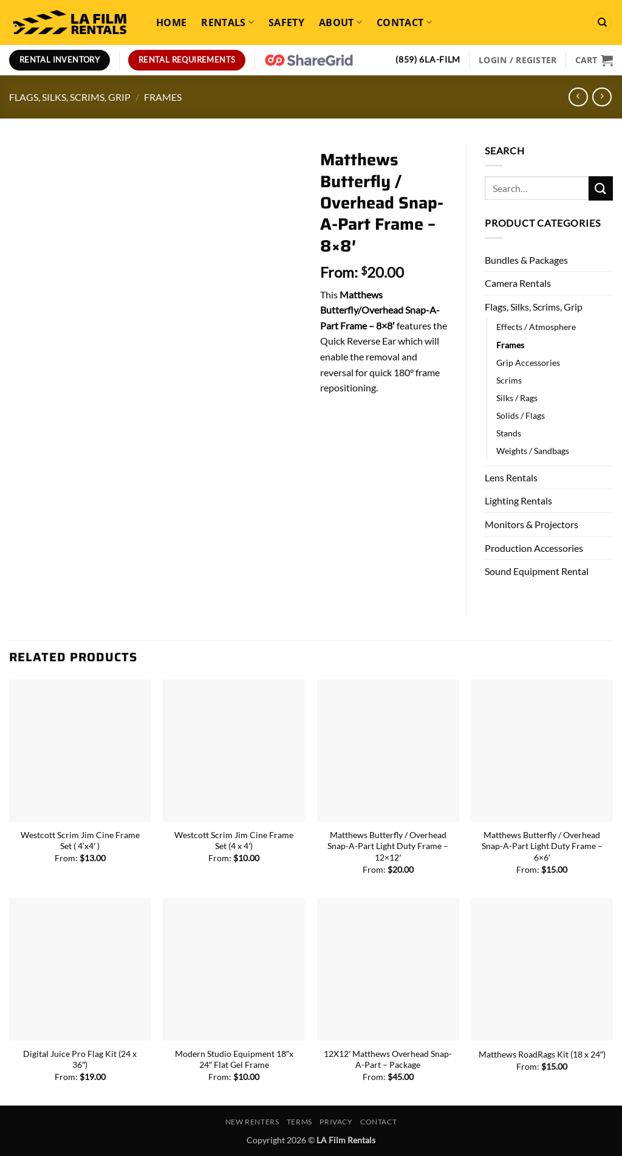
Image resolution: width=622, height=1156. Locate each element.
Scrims (509, 380)
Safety (286, 22)
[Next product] (578, 97)
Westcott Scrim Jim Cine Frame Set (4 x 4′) (233, 841)
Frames (163, 97)
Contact (404, 22)
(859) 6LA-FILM (427, 59)
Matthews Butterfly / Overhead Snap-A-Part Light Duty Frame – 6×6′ (542, 846)
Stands (508, 433)
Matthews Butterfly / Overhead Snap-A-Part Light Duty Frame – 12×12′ (387, 846)
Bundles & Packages (526, 260)
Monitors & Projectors (531, 524)
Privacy (336, 1121)
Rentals (227, 22)
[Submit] (601, 188)
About (340, 22)
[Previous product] (601, 97)
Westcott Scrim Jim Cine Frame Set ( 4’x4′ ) (80, 841)
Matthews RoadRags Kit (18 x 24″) (542, 1054)
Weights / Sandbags (532, 451)
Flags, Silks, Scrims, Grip (70, 97)
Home (171, 22)
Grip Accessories (528, 362)
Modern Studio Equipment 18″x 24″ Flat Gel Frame (234, 1059)
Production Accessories (534, 548)
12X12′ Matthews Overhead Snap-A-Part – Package (388, 1059)
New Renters (252, 1121)
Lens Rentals (511, 477)
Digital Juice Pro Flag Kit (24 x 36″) (80, 1059)
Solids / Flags (520, 415)
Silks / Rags (517, 398)
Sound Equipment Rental (537, 571)
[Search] (602, 22)
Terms (299, 1121)
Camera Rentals (518, 283)
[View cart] (594, 60)
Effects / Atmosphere (536, 327)
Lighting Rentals (518, 500)
